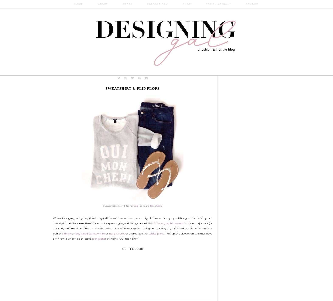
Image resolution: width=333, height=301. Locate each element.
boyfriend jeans (85, 233)
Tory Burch (156, 206)
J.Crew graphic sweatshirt (171, 223)
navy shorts (117, 233)
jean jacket (99, 238)
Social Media (218, 4)
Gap (136, 206)
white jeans (156, 233)
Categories (157, 4)
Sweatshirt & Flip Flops (133, 89)
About (103, 4)
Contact (252, 4)
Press (127, 4)
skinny (66, 233)
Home (78, 4)
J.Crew (120, 206)
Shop (187, 4)
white (101, 233)
